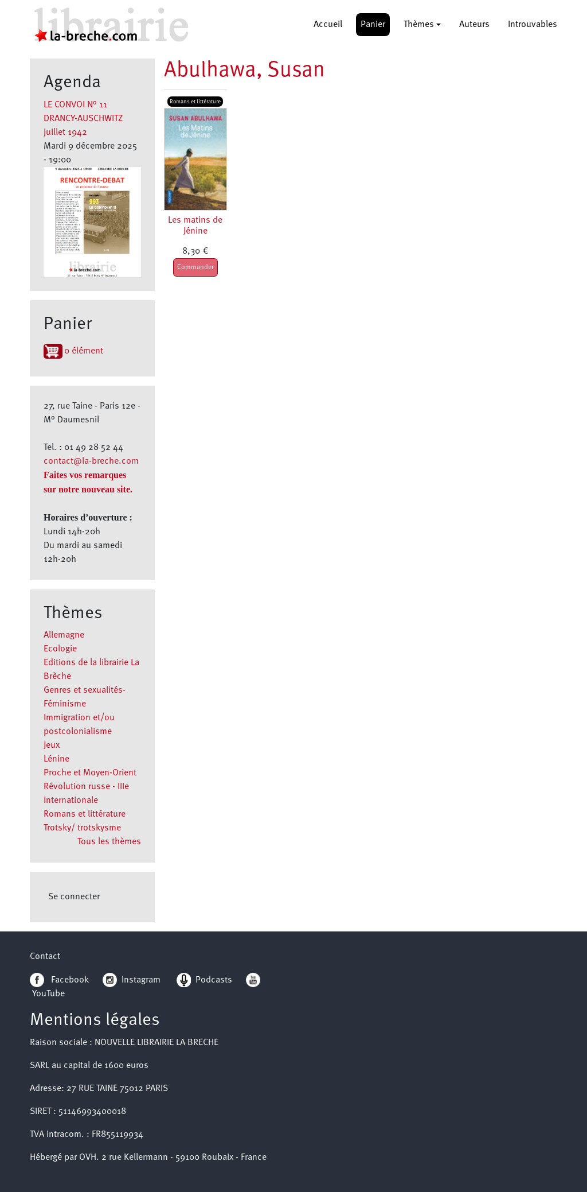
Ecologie (60, 649)
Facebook (59, 980)
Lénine (56, 759)
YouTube (48, 994)
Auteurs (474, 24)
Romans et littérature (85, 814)
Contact (45, 956)
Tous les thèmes (109, 842)
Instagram (132, 980)
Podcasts (204, 980)
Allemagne (64, 635)
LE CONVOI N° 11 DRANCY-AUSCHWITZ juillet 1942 (83, 118)
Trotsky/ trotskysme (82, 828)
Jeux (52, 745)
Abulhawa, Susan (244, 70)
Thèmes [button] (419, 24)
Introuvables (532, 24)
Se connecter (74, 897)
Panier (373, 24)
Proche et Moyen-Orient (90, 773)
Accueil (328, 24)
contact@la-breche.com (91, 461)
